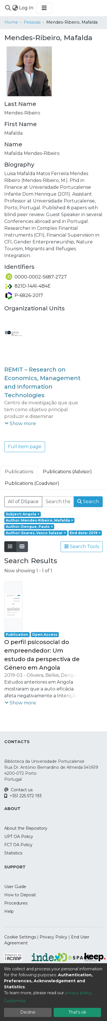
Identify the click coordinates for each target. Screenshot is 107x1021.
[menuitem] (15, 8)
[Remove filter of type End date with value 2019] (85, 533)
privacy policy (78, 992)
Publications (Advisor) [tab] (67, 471)
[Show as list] (10, 546)
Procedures (15, 903)
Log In (26, 8)
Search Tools (81, 546)
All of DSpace (23, 501)
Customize (15, 1000)
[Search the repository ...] (58, 501)
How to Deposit (20, 894)
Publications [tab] (19, 471)
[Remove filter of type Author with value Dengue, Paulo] (29, 526)
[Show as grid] (22, 546)
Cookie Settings (20, 937)
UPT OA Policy (18, 836)
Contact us (18, 789)
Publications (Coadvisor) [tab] (32, 483)
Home (11, 22)
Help (9, 911)
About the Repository (25, 828)
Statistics (13, 853)
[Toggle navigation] (44, 8)
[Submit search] (7, 8)
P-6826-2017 (24, 295)
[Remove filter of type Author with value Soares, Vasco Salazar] (35, 533)
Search (88, 501)
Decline (27, 1012)
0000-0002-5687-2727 (36, 277)
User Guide (15, 886)
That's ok (77, 1012)
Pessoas (32, 22)
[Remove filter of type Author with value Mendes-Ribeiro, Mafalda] (39, 520)
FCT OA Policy (18, 844)
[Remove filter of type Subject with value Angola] (22, 514)
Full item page (24, 446)
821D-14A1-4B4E (28, 286)
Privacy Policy (53, 937)
